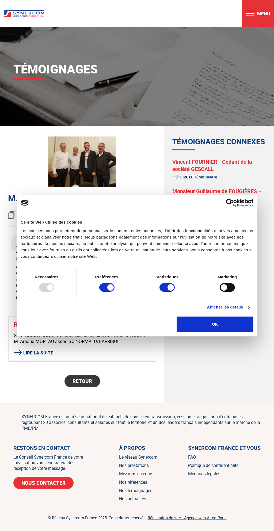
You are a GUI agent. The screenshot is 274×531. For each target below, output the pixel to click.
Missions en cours (136, 474)
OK (215, 324)
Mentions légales (204, 474)
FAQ (192, 457)
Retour (82, 381)
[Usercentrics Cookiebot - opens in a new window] (230, 203)
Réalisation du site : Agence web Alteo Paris (187, 517)
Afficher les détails (225, 307)
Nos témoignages (135, 490)
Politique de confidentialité (213, 465)
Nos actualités (132, 499)
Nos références (133, 482)
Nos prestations (134, 465)
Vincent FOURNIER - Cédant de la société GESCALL (212, 165)
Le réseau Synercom (138, 457)
